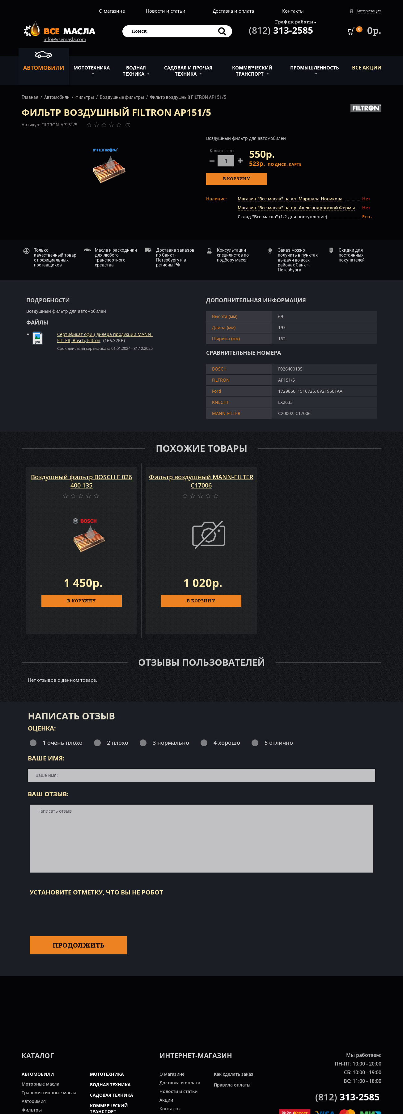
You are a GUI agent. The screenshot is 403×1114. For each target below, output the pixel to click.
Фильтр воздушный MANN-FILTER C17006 (201, 481)
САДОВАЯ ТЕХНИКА (111, 1095)
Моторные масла (40, 1084)
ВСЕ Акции (366, 68)
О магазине (112, 11)
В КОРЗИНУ (81, 600)
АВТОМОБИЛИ (38, 1074)
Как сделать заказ (233, 1074)
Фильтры (84, 97)
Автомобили (43, 60)
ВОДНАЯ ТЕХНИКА (110, 1084)
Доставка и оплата (233, 11)
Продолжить (78, 945)
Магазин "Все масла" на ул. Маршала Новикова (290, 199)
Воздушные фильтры (122, 97)
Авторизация (368, 11)
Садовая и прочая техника (188, 67)
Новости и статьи (165, 11)
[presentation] (77, 915)
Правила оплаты (232, 1085)
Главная (30, 97)
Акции (166, 1100)
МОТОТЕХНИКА (107, 1074)
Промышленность (314, 64)
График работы (294, 21)
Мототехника (92, 64)
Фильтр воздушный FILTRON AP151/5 (188, 97)
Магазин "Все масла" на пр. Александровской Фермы (296, 208)
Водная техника (134, 67)
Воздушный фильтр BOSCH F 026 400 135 (81, 481)
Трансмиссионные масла (49, 1092)
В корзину (236, 178)
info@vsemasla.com (65, 39)
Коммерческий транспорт (252, 67)
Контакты (293, 11)
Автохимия (34, 1101)
